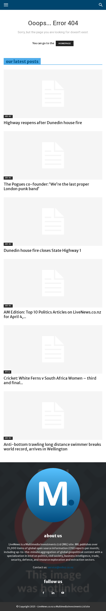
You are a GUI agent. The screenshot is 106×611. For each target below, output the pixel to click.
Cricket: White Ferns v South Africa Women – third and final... (50, 380)
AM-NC (8, 116)
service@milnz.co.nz (60, 567)
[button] (6, 5)
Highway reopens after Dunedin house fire (43, 122)
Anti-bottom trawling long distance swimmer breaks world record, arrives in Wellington (52, 446)
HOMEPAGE (65, 43)
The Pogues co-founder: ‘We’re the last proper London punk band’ (46, 186)
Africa (7, 372)
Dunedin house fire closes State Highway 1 (42, 250)
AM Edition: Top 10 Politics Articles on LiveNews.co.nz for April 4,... (52, 314)
